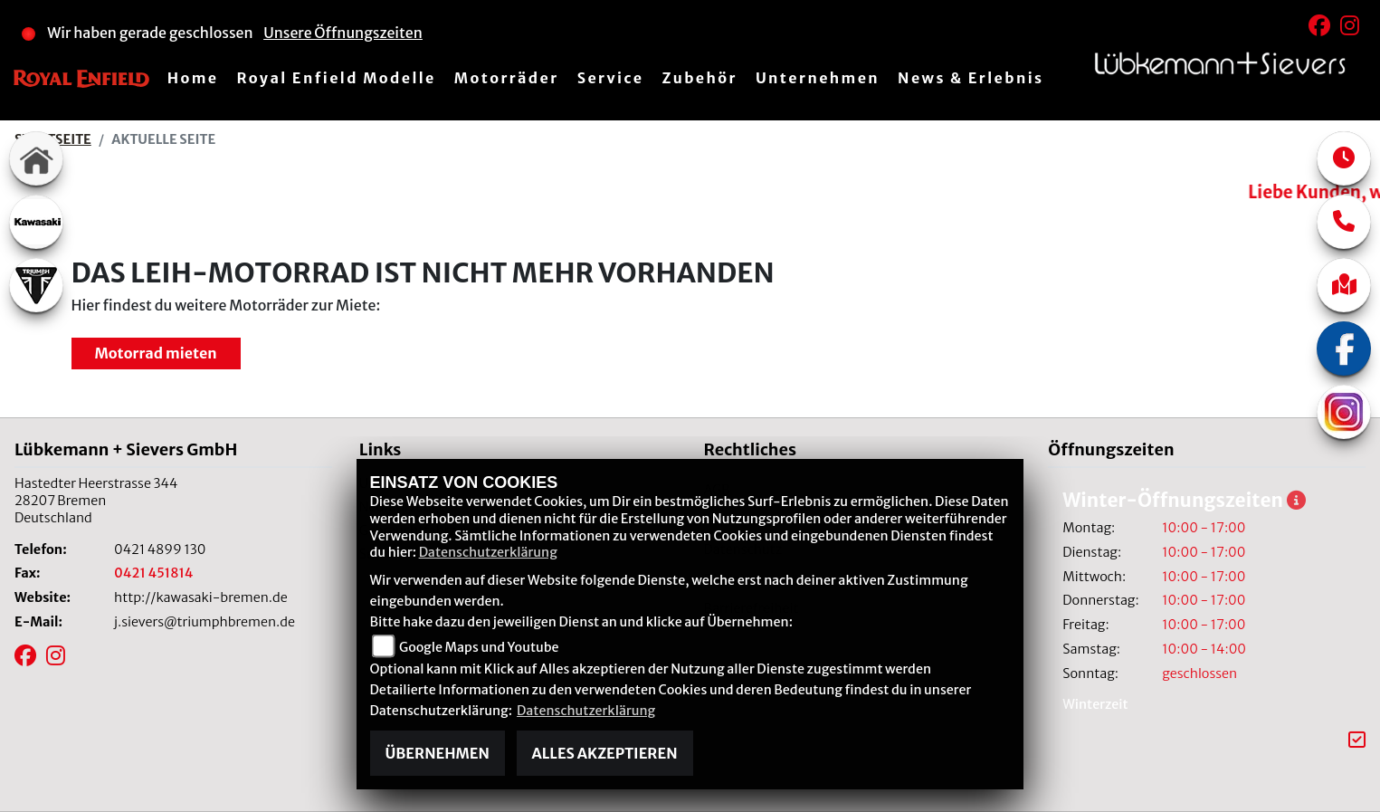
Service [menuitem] (610, 78)
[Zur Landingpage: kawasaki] (36, 222)
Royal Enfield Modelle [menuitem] (335, 78)
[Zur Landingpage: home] (36, 158)
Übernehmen (437, 753)
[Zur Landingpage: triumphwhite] (36, 285)
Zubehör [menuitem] (699, 78)
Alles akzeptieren (605, 753)
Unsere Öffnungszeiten (343, 33)
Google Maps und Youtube (478, 647)
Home (193, 78)
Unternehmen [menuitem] (818, 78)
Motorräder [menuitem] (506, 78)
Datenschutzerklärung (488, 552)
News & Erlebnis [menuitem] (970, 78)
